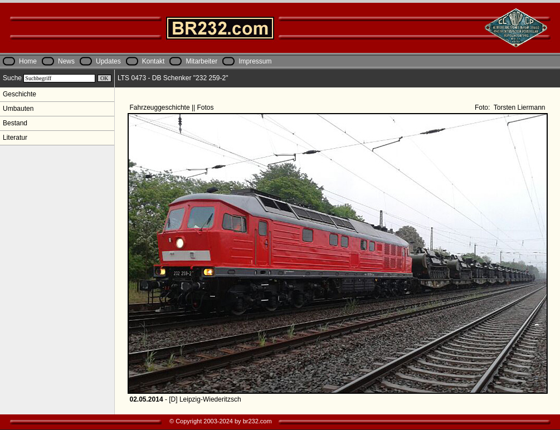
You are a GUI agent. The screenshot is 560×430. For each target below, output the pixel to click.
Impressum (254, 61)
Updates (108, 61)
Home (28, 61)
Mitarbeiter (201, 61)
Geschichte (19, 94)
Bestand (15, 123)
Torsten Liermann (519, 107)
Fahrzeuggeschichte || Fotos (173, 107)
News (66, 61)
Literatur (15, 137)
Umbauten (18, 109)
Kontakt (153, 61)
